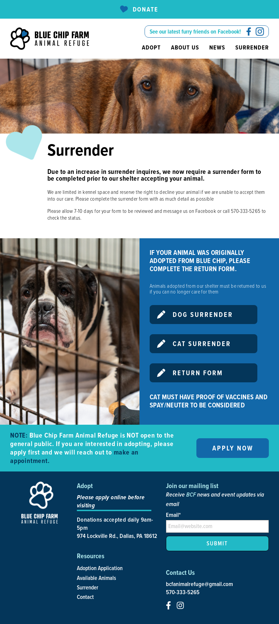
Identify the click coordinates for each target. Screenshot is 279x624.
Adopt (151, 47)
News (217, 47)
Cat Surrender (194, 344)
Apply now (232, 448)
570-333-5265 (182, 592)
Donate (138, 9)
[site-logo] (49, 38)
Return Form (190, 373)
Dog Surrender (195, 314)
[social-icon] (248, 31)
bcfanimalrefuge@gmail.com (199, 584)
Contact (85, 597)
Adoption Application (100, 568)
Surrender (252, 47)
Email (173, 514)
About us (185, 47)
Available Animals (96, 578)
